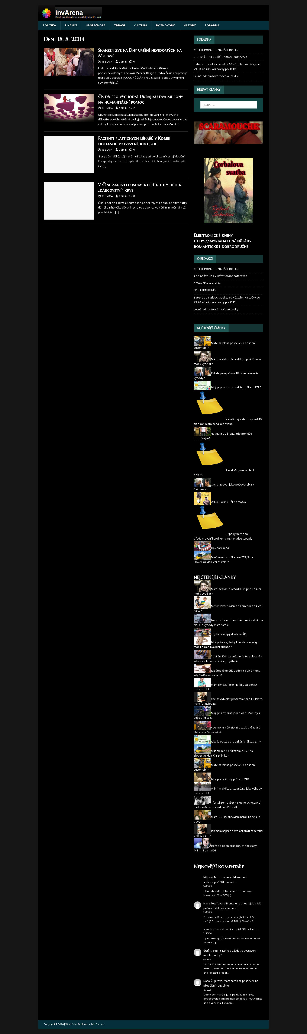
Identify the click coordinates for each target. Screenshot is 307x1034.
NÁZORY (190, 25)
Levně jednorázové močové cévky (216, 76)
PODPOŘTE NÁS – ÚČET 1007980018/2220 (221, 57)
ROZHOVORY (165, 25)
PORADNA (212, 25)
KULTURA (140, 25)
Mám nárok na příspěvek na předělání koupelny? (230, 983)
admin (123, 62)
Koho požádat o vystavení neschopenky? (229, 953)
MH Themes (97, 1024)
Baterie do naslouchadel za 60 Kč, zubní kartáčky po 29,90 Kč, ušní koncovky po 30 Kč (227, 66)
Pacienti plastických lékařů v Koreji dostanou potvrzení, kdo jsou (134, 141)
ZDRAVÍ (119, 25)
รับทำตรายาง (212, 950)
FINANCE (71, 25)
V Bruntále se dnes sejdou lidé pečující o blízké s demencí (232, 906)
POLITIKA (49, 25)
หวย (206, 929)
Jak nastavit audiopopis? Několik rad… (225, 880)
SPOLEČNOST (95, 25)
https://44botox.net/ (217, 877)
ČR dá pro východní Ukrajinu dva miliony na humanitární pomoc (140, 99)
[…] (116, 82)
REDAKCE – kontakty (207, 283)
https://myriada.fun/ (215, 241)
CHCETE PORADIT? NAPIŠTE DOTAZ (216, 50)
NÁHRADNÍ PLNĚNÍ (205, 290)
